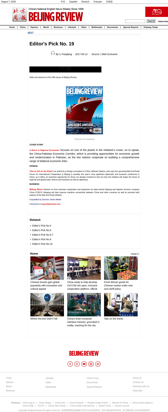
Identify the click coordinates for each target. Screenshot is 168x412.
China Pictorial (76, 403)
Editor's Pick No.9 (41, 239)
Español (73, 1)
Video (84, 27)
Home (12, 27)
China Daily (28, 406)
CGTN (41, 406)
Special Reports (131, 27)
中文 (63, 1)
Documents (112, 27)
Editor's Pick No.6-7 (42, 234)
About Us (137, 378)
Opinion (34, 27)
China (22, 27)
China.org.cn (29, 403)
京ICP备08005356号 (111, 410)
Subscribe (163, 21)
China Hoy (60, 403)
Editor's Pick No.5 (41, 230)
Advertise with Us (141, 386)
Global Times (105, 406)
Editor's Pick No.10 (42, 244)
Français (98, 1)
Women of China (120, 403)
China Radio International (82, 406)
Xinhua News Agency (142, 403)
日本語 (109, 1)
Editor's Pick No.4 (41, 225)
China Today (45, 403)
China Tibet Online (57, 406)
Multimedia (96, 27)
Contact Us (138, 382)
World (46, 27)
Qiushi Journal (122, 406)
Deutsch (85, 1)
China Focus (93, 378)
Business (58, 27)
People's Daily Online (97, 403)
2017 (30, 32)
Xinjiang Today (151, 27)
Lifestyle (72, 27)
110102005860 (140, 410)
